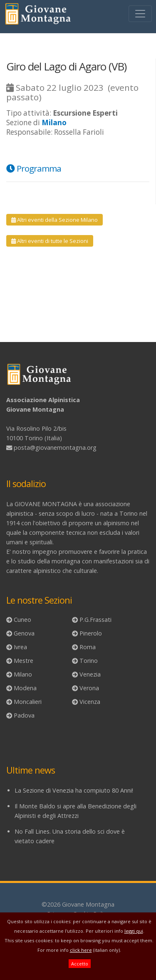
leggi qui (133, 931)
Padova (24, 715)
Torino (88, 661)
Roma (87, 647)
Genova (24, 633)
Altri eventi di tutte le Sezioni (49, 241)
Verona (89, 688)
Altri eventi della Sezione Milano (54, 219)
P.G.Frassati (95, 619)
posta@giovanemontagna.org (55, 447)
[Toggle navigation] (140, 13)
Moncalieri (28, 702)
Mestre (23, 661)
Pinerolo (90, 633)
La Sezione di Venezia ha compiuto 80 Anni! (74, 790)
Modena (25, 688)
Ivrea (20, 647)
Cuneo (22, 619)
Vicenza (89, 702)
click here (81, 950)
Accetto (79, 964)
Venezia (90, 674)
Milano (23, 674)
